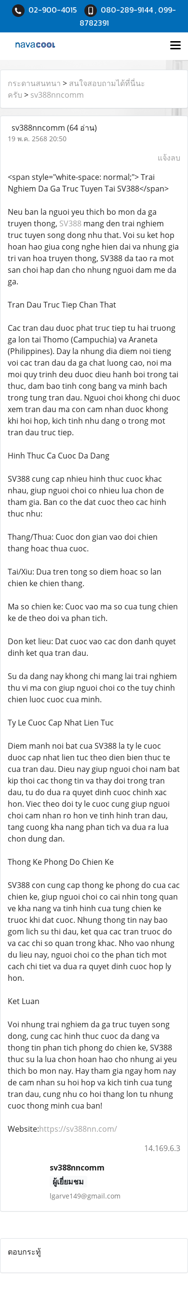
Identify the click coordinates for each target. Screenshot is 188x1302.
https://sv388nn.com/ (78, 1129)
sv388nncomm (57, 94)
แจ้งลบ (169, 157)
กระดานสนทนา (34, 83)
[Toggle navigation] (175, 46)
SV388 (71, 223)
